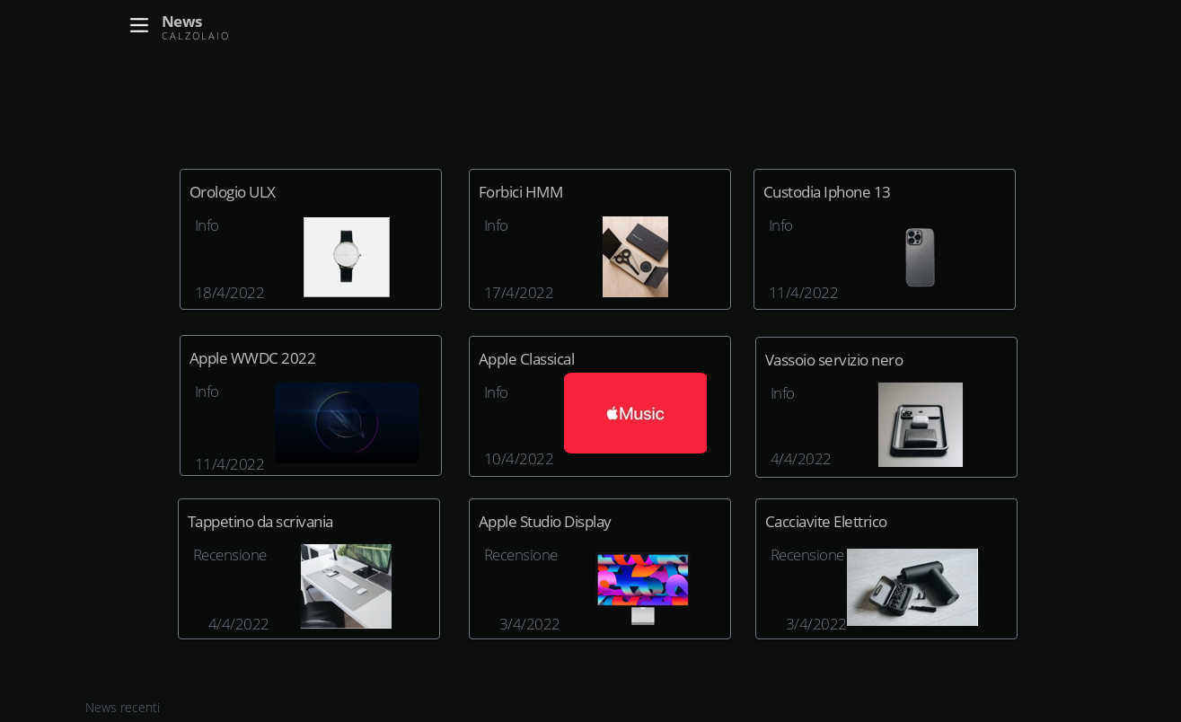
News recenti (124, 707)
